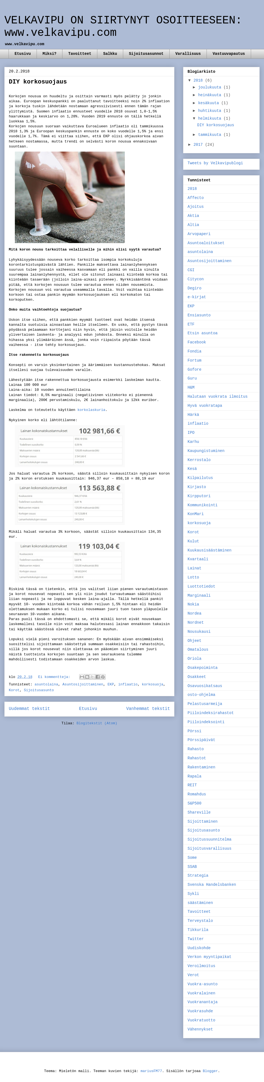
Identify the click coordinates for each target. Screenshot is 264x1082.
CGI (191, 270)
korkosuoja (152, 684)
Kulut (193, 541)
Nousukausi (199, 631)
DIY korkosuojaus (38, 82)
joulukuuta (210, 87)
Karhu (193, 442)
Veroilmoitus (201, 966)
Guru (192, 378)
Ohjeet (194, 641)
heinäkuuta (210, 95)
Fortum (194, 360)
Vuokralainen (201, 993)
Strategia (198, 875)
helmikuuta (210, 118)
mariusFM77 (151, 1071)
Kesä (192, 469)
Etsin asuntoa (203, 333)
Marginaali (199, 595)
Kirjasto (197, 487)
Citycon (196, 279)
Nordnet (196, 622)
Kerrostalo (199, 460)
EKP (111, 684)
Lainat (194, 568)
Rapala (194, 776)
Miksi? (49, 54)
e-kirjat (197, 297)
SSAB (192, 867)
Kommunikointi (203, 505)
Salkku (110, 54)
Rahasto (196, 749)
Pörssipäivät (201, 740)
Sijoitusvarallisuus (210, 848)
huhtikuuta (210, 111)
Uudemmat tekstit (29, 708)
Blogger (210, 1071)
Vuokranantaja (203, 1002)
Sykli (193, 894)
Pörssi (194, 731)
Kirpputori (199, 496)
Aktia (193, 216)
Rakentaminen (201, 767)
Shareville (199, 812)
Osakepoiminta (203, 668)
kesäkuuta (209, 103)
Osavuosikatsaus (205, 686)
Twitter (196, 939)
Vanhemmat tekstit (148, 708)
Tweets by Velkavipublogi (215, 163)
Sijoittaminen (203, 821)
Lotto (193, 577)
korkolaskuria (91, 410)
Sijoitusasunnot (146, 54)
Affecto (196, 198)
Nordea (194, 613)
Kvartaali (198, 559)
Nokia (193, 604)
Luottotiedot (201, 586)
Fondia (194, 351)
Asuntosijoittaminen (82, 684)
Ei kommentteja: (55, 677)
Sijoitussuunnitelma (210, 839)
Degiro (194, 288)
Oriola (194, 658)
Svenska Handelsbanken (212, 884)
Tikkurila (198, 930)
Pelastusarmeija (205, 704)
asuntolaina (46, 684)
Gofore (194, 369)
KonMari (196, 514)
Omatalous (198, 649)
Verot (193, 975)
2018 (199, 80)
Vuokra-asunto (203, 984)
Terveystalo (200, 921)
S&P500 (194, 803)
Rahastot (197, 758)
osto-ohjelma (201, 695)
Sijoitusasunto (39, 690)
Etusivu (23, 54)
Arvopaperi (199, 234)
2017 (199, 144)
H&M (191, 387)
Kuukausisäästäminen (210, 550)
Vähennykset (200, 1029)
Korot (14, 690)
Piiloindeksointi (206, 722)
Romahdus (197, 794)
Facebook (197, 342)
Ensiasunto (199, 315)
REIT (192, 785)
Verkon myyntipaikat (210, 957)
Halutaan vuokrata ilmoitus (218, 396)
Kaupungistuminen (206, 451)
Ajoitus (196, 206)
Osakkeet (197, 677)
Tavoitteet (79, 54)
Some (192, 857)
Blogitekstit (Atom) (96, 723)
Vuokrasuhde (200, 1011)
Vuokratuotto (201, 1020)
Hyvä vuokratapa (205, 405)
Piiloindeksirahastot (211, 713)
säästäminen (200, 903)
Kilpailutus (200, 478)
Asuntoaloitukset (206, 243)
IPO (191, 432)
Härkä (193, 415)
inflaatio (128, 684)
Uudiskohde (199, 948)
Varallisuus (188, 54)
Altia (193, 225)
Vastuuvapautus (229, 54)
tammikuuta (210, 135)
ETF (191, 324)
